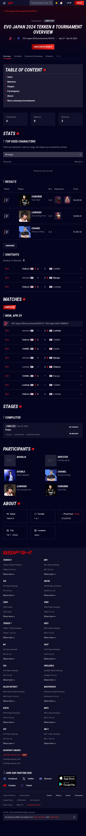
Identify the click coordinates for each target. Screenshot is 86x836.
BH (4, 644)
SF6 (4, 581)
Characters (79, 795)
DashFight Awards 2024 (11, 755)
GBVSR (47, 581)
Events (49, 795)
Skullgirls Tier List (50, 675)
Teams (68, 795)
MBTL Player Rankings (52, 713)
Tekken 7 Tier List (9, 633)
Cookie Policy (8, 800)
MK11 (46, 729)
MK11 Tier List (49, 739)
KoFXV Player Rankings (11, 713)
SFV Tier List (7, 739)
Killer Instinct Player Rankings (14, 692)
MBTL (46, 708)
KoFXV (6, 708)
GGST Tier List (49, 654)
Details (77, 514)
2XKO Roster (7, 607)
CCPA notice (21, 800)
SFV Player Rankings (10, 734)
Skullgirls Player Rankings (53, 671)
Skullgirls (49, 665)
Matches (11, 82)
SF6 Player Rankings (10, 586)
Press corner (7, 805)
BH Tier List (7, 654)
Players (58, 795)
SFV (4, 729)
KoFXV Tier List (8, 718)
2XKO (5, 602)
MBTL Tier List (49, 718)
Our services (34, 800)
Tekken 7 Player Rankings (12, 628)
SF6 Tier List (7, 591)
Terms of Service (9, 795)
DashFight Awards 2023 (11, 759)
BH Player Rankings (10, 649)
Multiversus (50, 687)
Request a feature (34, 805)
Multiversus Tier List (51, 696)
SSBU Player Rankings (52, 607)
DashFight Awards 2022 (11, 763)
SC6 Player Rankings (10, 671)
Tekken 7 (7, 623)
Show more (9, 574)
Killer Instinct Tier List (11, 696)
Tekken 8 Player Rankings (12, 565)
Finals (8, 430)
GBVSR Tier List (49, 591)
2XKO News (7, 612)
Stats (10, 77)
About (10, 96)
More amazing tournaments (21, 100)
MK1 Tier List (48, 569)
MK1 (46, 560)
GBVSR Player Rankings (52, 586)
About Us (20, 805)
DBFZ (46, 623)
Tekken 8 (7, 560)
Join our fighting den (19, 772)
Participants (13, 91)
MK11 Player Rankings (52, 734)
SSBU (46, 602)
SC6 (4, 665)
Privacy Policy (24, 795)
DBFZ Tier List (49, 633)
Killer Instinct (10, 687)
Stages (10, 86)
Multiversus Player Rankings (54, 692)
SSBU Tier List (49, 612)
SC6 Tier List (7, 675)
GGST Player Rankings (52, 649)
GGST (46, 644)
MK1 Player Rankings (51, 565)
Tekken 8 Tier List (9, 569)
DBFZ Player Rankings (52, 628)
